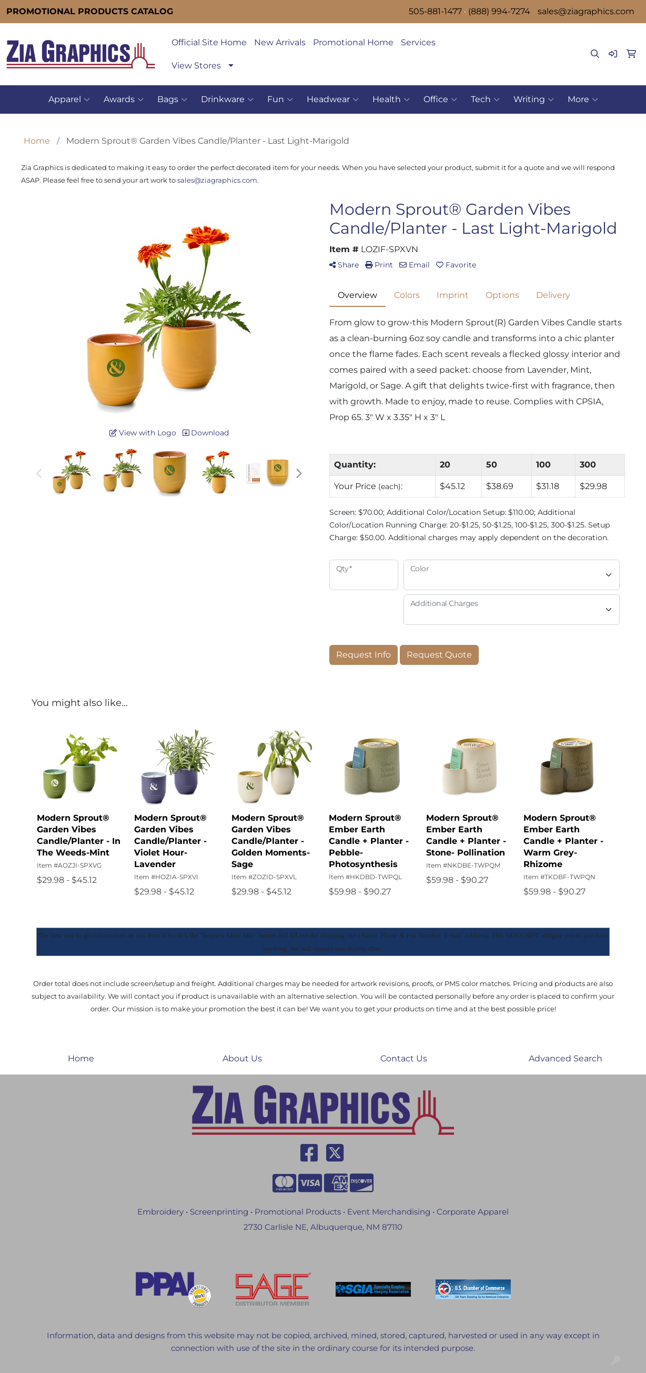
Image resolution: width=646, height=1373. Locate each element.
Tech (485, 99)
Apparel (69, 99)
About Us (242, 1058)
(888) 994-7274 (499, 11)
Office (440, 99)
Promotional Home (353, 42)
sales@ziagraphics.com (586, 11)
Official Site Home (209, 42)
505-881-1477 (435, 11)
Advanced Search (565, 1058)
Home (81, 1058)
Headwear (333, 99)
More (583, 99)
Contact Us (403, 1058)
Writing (533, 99)
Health (391, 99)
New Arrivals (280, 42)
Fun (280, 99)
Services (418, 42)
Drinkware (227, 99)
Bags (172, 99)
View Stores (196, 66)
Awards (124, 99)
